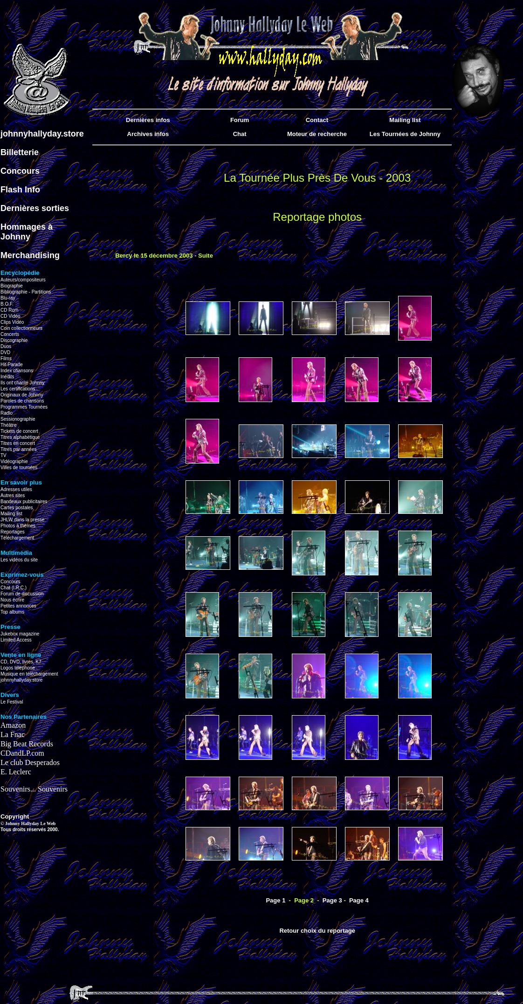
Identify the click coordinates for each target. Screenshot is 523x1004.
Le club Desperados (30, 762)
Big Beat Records (26, 744)
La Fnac (12, 734)
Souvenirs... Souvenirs (34, 789)
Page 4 (359, 900)
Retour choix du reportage (317, 930)
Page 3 (332, 900)
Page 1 (275, 900)
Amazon (13, 725)
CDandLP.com (22, 753)
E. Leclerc (15, 772)
